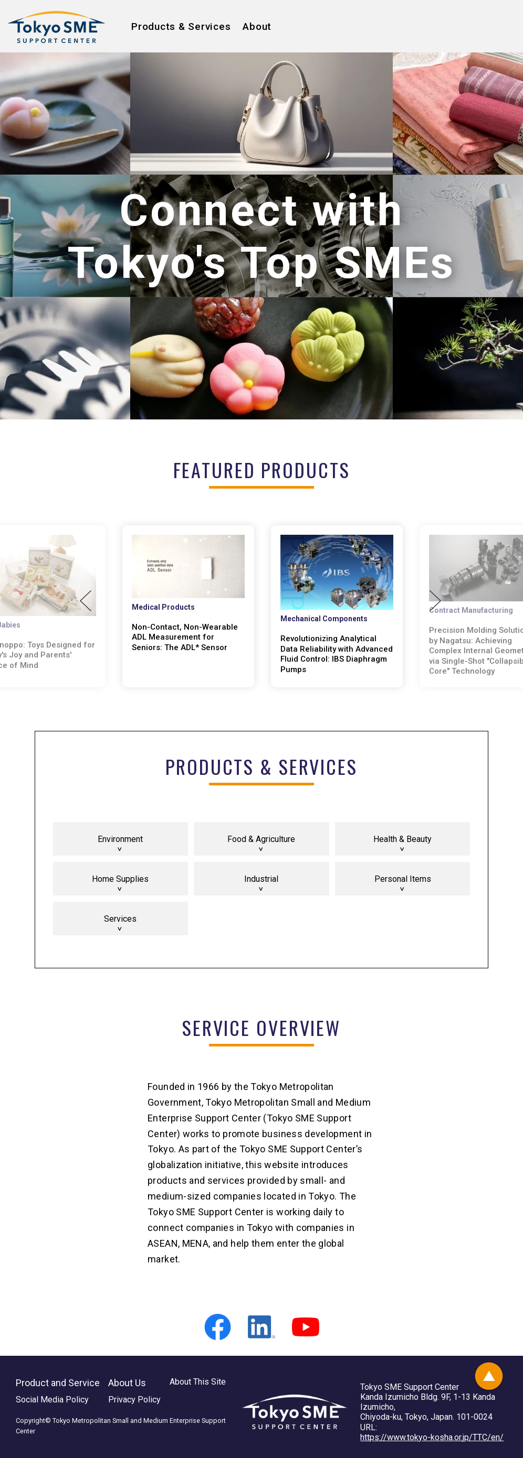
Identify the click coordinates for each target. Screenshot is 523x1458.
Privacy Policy (134, 1400)
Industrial (261, 879)
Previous (85, 600)
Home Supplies (120, 879)
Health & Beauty (402, 839)
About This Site (198, 1382)
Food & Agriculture (261, 839)
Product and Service (58, 1382)
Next (435, 600)
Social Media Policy (52, 1400)
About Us (127, 1382)
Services (120, 919)
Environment (120, 839)
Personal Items (402, 879)
